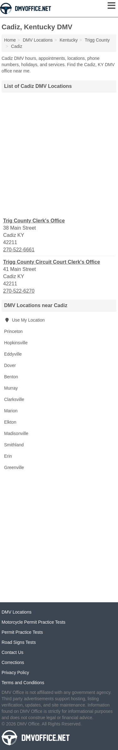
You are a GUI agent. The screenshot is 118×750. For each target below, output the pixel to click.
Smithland (14, 444)
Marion (11, 410)
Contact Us (12, 652)
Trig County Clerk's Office (34, 220)
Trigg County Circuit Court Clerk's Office (51, 262)
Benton (11, 376)
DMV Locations (16, 612)
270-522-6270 (19, 291)
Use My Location (24, 320)
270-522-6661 (19, 249)
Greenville (14, 467)
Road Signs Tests (19, 642)
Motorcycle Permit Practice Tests (33, 622)
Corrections (13, 662)
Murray (11, 388)
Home (10, 40)
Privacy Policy (15, 672)
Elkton (10, 422)
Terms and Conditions (23, 682)
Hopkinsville (16, 342)
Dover (10, 365)
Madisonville (16, 433)
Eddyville (13, 354)
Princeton (13, 331)
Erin (8, 456)
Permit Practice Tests (22, 632)
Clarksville (14, 399)
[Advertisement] (59, 154)
